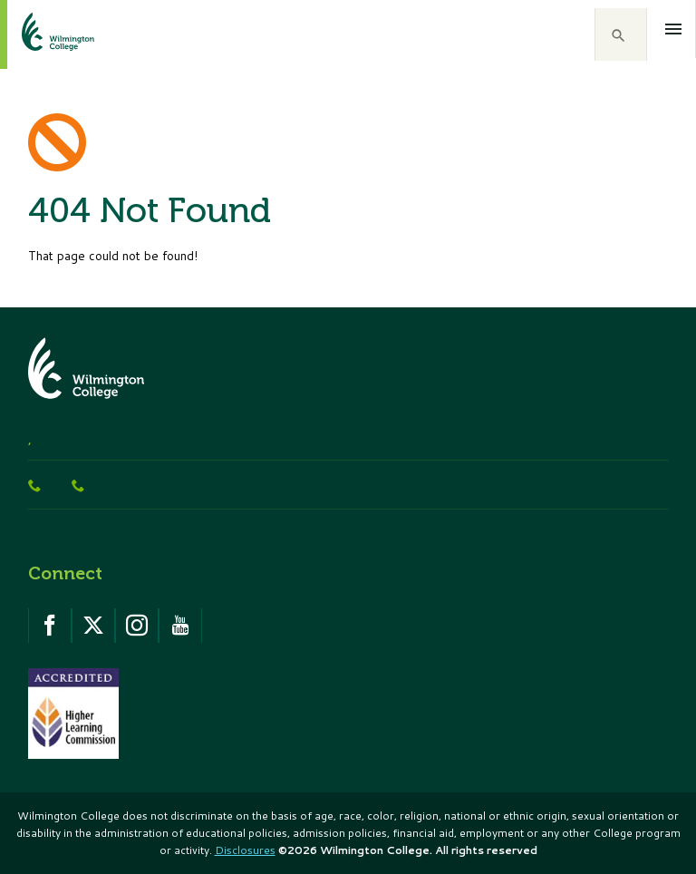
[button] (620, 34)
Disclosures (245, 850)
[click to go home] (36, 34)
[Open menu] (674, 29)
